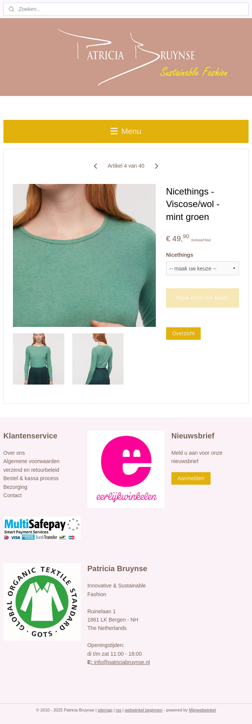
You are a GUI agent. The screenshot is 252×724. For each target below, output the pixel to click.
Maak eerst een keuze (202, 298)
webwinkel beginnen (143, 710)
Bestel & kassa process (31, 478)
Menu (126, 131)
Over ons (14, 453)
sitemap (105, 710)
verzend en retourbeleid (31, 470)
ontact (14, 495)
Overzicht (183, 333)
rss (119, 710)
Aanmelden (191, 478)
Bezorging (15, 487)
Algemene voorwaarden (31, 461)
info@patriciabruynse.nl (120, 662)
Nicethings (179, 255)
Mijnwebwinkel (202, 710)
